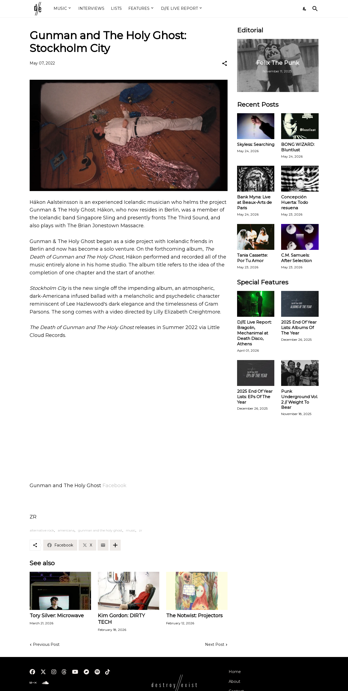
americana (66, 530)
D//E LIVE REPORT (179, 8)
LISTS (116, 8)
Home (235, 671)
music (130, 530)
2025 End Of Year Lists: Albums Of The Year (298, 328)
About (234, 681)
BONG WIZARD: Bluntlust (298, 147)
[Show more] (115, 545)
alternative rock (42, 530)
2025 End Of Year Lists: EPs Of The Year (254, 397)
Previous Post (46, 644)
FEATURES (139, 8)
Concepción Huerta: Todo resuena (294, 202)
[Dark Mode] (304, 8)
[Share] (225, 63)
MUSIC (60, 8)
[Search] (314, 8)
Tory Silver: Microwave (57, 616)
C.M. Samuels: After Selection (296, 258)
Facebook (114, 486)
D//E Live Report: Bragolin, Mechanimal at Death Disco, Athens (254, 333)
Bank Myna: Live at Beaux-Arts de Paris (254, 202)
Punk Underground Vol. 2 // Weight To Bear (299, 399)
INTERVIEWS (91, 8)
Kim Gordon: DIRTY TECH (121, 619)
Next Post (214, 644)
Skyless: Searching (255, 144)
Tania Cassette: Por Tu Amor (252, 258)
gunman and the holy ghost (100, 530)
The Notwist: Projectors (194, 616)
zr (140, 530)
